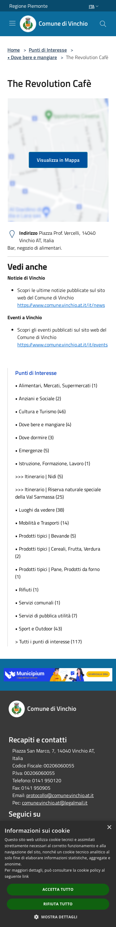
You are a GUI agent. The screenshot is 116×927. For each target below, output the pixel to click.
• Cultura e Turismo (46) (40, 411)
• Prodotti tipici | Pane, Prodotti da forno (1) (57, 572)
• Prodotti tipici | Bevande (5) (45, 535)
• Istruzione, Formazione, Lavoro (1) (52, 463)
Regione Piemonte (28, 6)
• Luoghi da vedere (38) (39, 509)
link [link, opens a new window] (25, 876)
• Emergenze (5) (32, 450)
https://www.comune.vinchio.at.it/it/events (62, 344)
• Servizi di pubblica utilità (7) (46, 615)
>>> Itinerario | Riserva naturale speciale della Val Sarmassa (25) (58, 493)
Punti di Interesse (48, 50)
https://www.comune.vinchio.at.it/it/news (61, 305)
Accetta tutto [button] (57, 889)
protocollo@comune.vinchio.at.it (60, 795)
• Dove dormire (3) (34, 437)
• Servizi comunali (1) (37, 602)
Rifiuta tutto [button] (58, 904)
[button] (58, 917)
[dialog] (58, 874)
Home (13, 50)
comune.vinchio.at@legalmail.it (55, 802)
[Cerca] (103, 24)
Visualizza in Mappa (58, 160)
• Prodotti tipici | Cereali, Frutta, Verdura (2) (57, 552)
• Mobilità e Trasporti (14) (42, 522)
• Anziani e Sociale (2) (38, 398)
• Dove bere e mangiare (32, 57)
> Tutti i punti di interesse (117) (48, 641)
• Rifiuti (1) (26, 589)
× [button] (109, 827)
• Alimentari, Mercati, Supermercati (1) (56, 385)
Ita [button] (94, 6)
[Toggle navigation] (12, 23)
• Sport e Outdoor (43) (38, 628)
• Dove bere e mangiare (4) (43, 424)
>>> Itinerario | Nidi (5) (39, 476)
